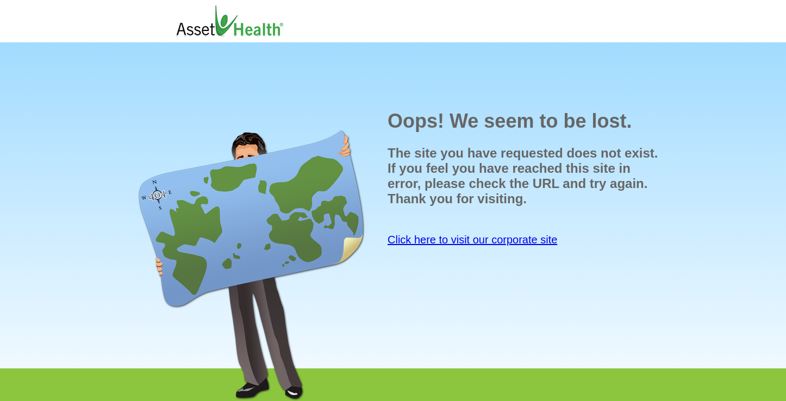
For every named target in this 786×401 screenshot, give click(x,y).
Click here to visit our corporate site (472, 240)
